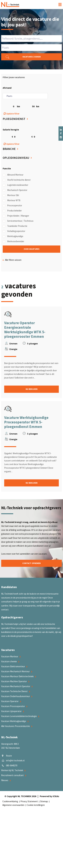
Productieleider (12, 210)
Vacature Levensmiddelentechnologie (19, 716)
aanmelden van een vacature (33, 553)
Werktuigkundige (13, 236)
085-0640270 (11, 765)
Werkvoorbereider (13, 241)
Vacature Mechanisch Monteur (15, 671)
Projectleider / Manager (16, 215)
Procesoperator (12, 205)
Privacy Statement (29, 801)
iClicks (56, 796)
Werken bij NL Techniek (12, 770)
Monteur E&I (11, 195)
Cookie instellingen (36, 805)
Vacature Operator (10, 701)
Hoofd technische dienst (17, 179)
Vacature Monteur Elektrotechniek (17, 676)
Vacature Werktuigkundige (13, 721)
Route (9, 755)
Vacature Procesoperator (13, 706)
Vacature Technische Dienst (14, 691)
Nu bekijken (32, 389)
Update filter (12, 113)
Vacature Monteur (9, 656)
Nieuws (4, 780)
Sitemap (44, 801)
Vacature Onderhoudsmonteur (15, 696)
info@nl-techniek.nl (15, 760)
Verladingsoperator (14, 231)
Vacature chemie (9, 661)
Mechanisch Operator (15, 190)
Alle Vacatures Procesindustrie (15, 726)
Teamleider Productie (15, 226)
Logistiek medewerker (15, 185)
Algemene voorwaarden (13, 805)
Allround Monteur (13, 174)
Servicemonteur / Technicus (18, 220)
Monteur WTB (11, 200)
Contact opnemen (31, 563)
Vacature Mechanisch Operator (15, 686)
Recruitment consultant (12, 775)
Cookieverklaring (10, 801)
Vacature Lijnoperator (11, 711)
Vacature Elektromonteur (13, 666)
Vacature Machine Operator (14, 681)
